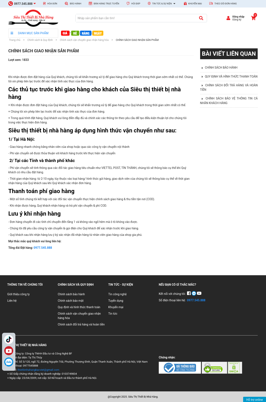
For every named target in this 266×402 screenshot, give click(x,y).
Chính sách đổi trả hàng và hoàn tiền (81, 324)
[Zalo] (8, 362)
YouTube (8, 350)
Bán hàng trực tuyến (104, 3)
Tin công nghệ (117, 294)
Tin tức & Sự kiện (162, 4)
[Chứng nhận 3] (235, 367)
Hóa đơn (50, 3)
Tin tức (112, 313)
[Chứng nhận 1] (180, 367)
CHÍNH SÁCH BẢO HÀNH (221, 67)
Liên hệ (12, 300)
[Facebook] (189, 293)
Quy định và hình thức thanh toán (79, 307)
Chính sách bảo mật (71, 300)
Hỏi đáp (133, 3)
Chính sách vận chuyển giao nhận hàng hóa (79, 316)
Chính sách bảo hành (71, 294)
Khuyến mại (193, 3)
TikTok (8, 339)
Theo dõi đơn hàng (223, 3)
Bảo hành (73, 3)
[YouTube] (199, 293)
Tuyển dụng (115, 300)
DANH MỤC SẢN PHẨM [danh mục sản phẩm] (29, 33)
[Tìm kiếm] (201, 18)
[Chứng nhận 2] (215, 367)
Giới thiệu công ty (18, 294)
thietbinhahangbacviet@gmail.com (38, 369)
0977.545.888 (43, 247)
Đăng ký (236, 19)
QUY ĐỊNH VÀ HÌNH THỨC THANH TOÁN (231, 76)
